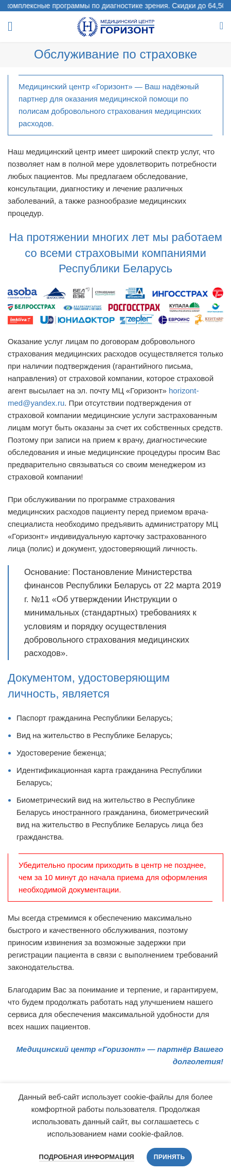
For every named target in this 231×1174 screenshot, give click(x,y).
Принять (169, 1157)
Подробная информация (86, 1157)
